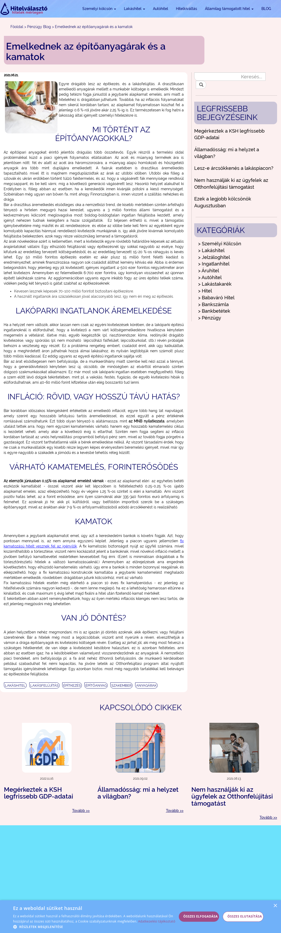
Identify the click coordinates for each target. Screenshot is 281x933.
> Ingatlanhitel (214, 264)
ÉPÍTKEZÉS (72, 685)
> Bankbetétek (214, 311)
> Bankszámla (213, 304)
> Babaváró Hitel (216, 297)
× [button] (275, 906)
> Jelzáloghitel (214, 257)
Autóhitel (160, 9)
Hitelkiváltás (186, 9)
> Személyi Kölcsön (219, 243)
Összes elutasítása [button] (244, 916)
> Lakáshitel (211, 250)
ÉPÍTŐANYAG (96, 685)
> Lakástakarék (215, 284)
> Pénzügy (209, 318)
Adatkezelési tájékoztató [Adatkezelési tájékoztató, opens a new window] (156, 921)
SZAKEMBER (121, 685)
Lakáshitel (134, 9)
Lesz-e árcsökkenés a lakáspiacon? (233, 168)
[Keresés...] (230, 76)
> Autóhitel (210, 277)
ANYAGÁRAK (146, 685)
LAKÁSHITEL (15, 685)
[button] (95, 926)
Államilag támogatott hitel (229, 9)
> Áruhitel (208, 270)
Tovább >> (81, 811)
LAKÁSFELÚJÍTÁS (44, 685)
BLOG (266, 9)
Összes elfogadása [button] (200, 916)
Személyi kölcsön (99, 9)
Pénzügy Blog (39, 27)
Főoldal (16, 27)
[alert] (140, 916)
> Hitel (205, 291)
